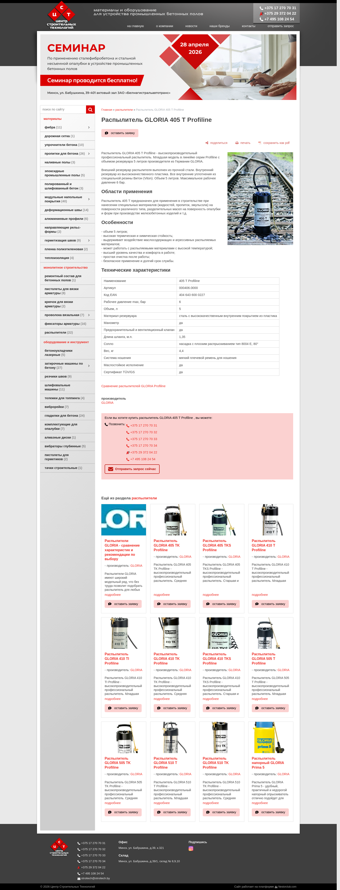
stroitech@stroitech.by (94, 878)
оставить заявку (123, 133)
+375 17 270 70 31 (278, 8)
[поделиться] (216, 143)
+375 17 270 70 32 (141, 432)
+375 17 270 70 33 (141, 439)
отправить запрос (281, 26)
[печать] (243, 143)
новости (191, 26)
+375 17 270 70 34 (141, 445)
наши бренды (220, 26)
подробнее (113, 594)
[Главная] (56, 29)
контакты (248, 26)
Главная (106, 109)
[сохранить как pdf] (274, 143)
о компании (164, 26)
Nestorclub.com (287, 886)
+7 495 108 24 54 (277, 19)
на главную (135, 26)
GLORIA (107, 402)
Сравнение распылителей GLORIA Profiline (133, 386)
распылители (124, 109)
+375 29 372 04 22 (278, 13)
